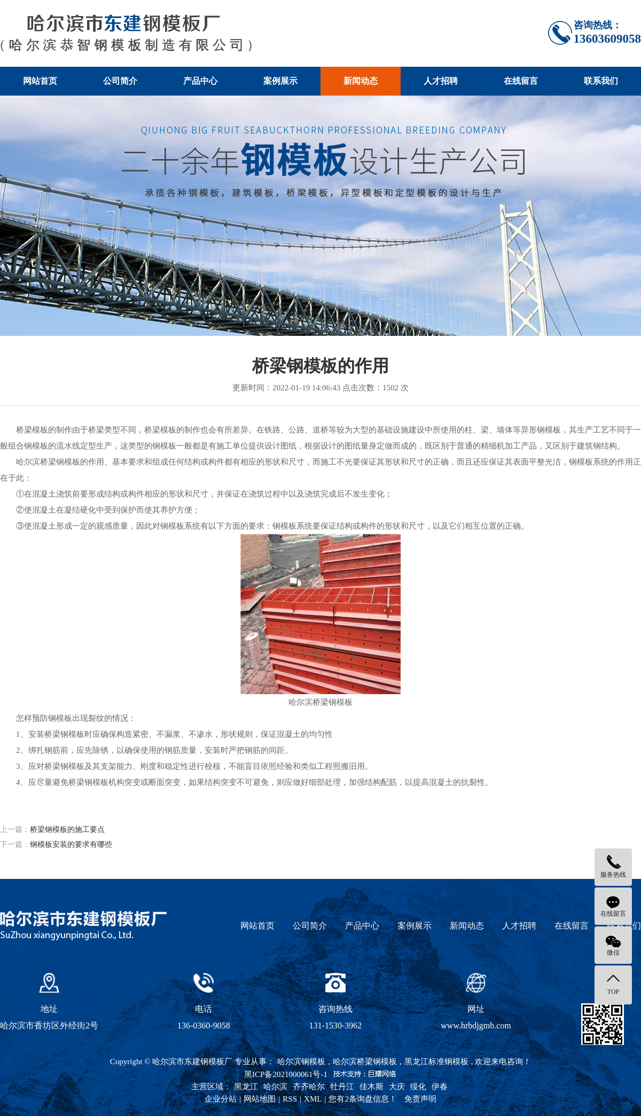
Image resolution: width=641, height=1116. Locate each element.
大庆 (397, 1086)
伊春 (440, 1086)
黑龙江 (246, 1086)
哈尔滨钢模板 (301, 1061)
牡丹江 (342, 1086)
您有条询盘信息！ (363, 1099)
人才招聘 (441, 80)
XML (313, 1099)
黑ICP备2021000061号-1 (285, 1074)
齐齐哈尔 (309, 1086)
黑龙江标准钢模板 (436, 1061)
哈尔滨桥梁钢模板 (365, 1061)
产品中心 (200, 80)
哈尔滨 (275, 1086)
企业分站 (221, 1099)
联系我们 (601, 80)
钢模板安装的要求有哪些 (71, 844)
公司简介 (120, 80)
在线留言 (521, 80)
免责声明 (420, 1099)
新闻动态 (360, 80)
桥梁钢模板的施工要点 (67, 830)
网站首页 (40, 80)
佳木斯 (371, 1086)
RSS (290, 1099)
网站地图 (260, 1099)
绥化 (418, 1086)
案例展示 (280, 80)
